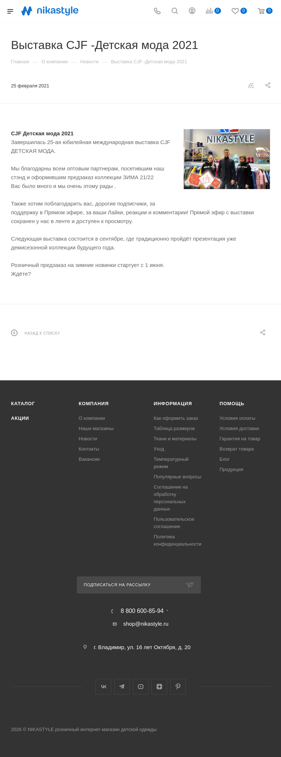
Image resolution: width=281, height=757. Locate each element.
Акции (20, 418)
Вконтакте (103, 686)
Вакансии (89, 459)
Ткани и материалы (175, 438)
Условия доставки (239, 428)
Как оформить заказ (176, 418)
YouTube (141, 686)
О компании (92, 418)
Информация (173, 403)
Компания (94, 403)
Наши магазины (96, 428)
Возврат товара (237, 449)
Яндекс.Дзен (159, 686)
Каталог (23, 403)
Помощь (232, 403)
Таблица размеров (174, 428)
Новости (88, 438)
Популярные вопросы (177, 476)
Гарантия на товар (240, 438)
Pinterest (178, 686)
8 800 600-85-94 (142, 611)
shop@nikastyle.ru (146, 624)
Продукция (231, 469)
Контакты (89, 449)
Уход (159, 449)
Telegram (122, 686)
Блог (225, 459)
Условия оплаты (237, 418)
